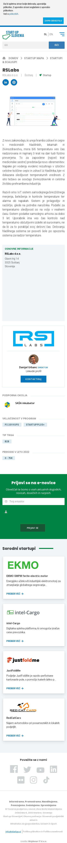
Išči (57, 45)
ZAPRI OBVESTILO (53, 21)
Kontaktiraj (33, 379)
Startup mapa (34, 58)
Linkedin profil (33, 371)
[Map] (33, 295)
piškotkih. (14, 14)
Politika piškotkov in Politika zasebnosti (43, 831)
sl (45, 34)
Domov (14, 58)
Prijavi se (32, 527)
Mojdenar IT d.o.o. (37, 841)
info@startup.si (13, 831)
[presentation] (33, 514)
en (51, 34)
